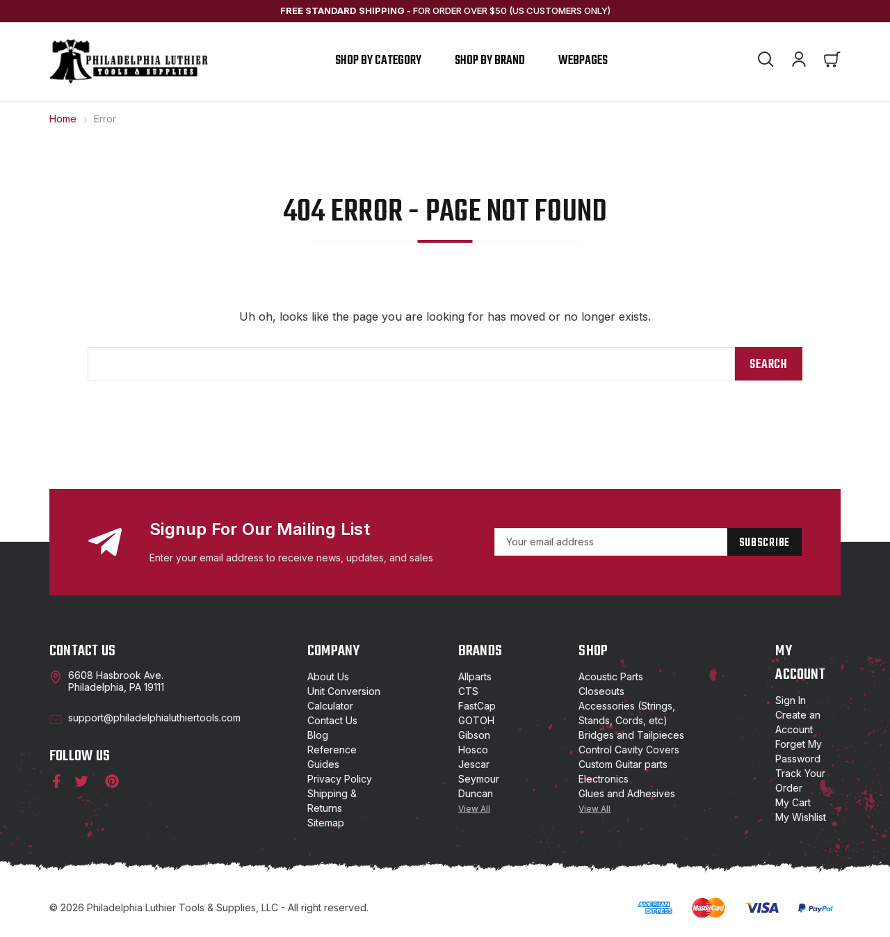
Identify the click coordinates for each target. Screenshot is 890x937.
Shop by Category (378, 61)
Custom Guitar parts (623, 764)
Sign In (790, 700)
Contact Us (332, 720)
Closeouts (601, 691)
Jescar (474, 764)
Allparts (475, 676)
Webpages (583, 61)
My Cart (793, 802)
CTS (468, 691)
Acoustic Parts (610, 676)
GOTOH (476, 720)
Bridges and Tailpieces (631, 735)
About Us (328, 676)
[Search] (765, 61)
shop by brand (490, 61)
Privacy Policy (339, 779)
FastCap (477, 706)
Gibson (474, 735)
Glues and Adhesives (626, 793)
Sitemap (325, 822)
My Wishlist (800, 817)
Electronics (603, 779)
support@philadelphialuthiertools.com (154, 717)
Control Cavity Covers (628, 749)
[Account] (799, 61)
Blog (317, 735)
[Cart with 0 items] (832, 61)
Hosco (473, 749)
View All (474, 808)
